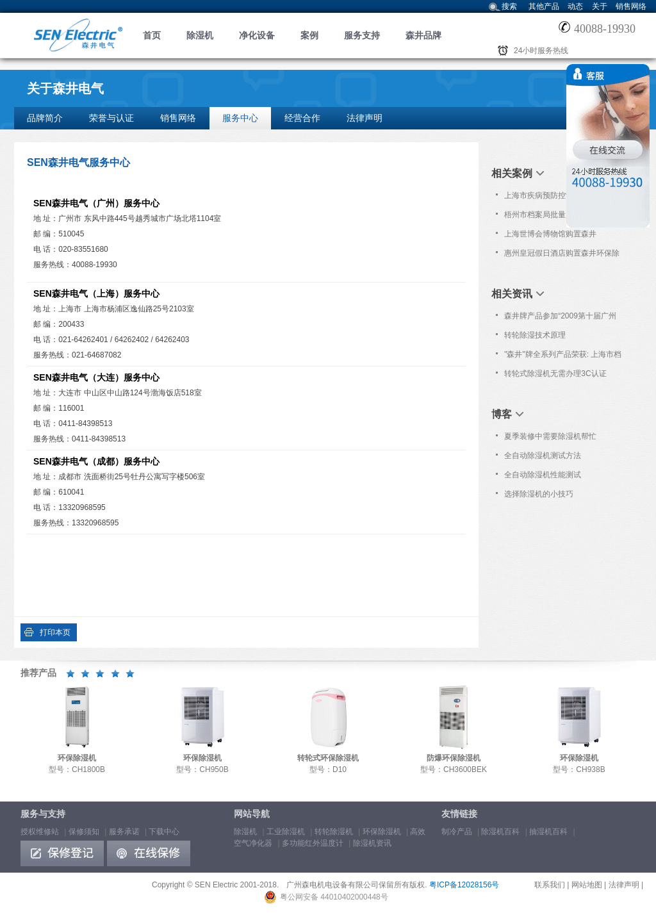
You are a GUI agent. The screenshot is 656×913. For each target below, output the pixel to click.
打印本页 (55, 632)
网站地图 (586, 884)
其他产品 (544, 6)
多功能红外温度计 (312, 843)
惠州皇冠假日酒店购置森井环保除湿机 (561, 256)
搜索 (509, 6)
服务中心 (240, 118)
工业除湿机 (285, 831)
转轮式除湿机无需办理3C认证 (555, 373)
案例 (309, 35)
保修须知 (84, 831)
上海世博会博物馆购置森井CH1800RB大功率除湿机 (550, 236)
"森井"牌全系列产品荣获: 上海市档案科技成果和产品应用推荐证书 (562, 357)
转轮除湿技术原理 (535, 335)
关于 (599, 6)
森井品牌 (423, 35)
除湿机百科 (500, 831)
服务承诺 (124, 831)
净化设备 (257, 35)
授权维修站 (39, 831)
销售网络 (631, 6)
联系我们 (549, 884)
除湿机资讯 (372, 843)
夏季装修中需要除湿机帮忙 (550, 436)
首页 (152, 35)
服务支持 (362, 35)
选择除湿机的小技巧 (538, 493)
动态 (575, 6)
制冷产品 (456, 831)
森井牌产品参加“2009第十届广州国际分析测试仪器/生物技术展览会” (560, 318)
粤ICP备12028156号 (464, 884)
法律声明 (364, 118)
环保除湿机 (382, 831)
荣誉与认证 (111, 118)
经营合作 (302, 118)
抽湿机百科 (548, 831)
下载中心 (164, 831)
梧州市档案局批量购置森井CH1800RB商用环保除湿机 (550, 217)
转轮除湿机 (334, 831)
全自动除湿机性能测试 (542, 474)
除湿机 (199, 35)
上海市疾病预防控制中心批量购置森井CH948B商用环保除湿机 (561, 198)
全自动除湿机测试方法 (542, 455)
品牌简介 (45, 118)
